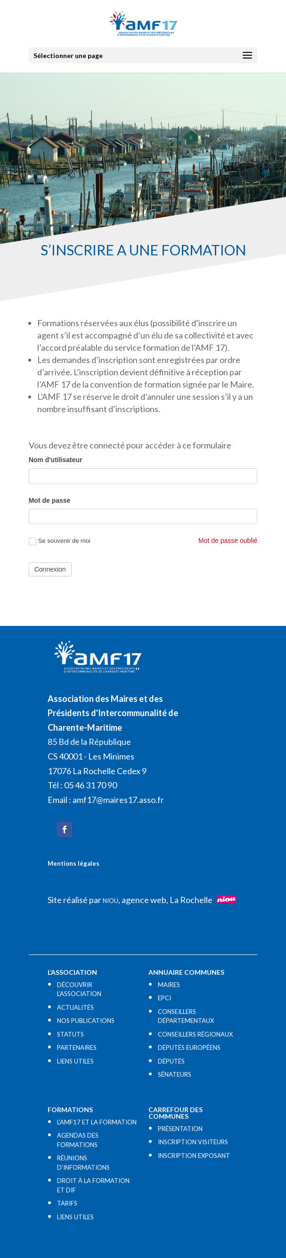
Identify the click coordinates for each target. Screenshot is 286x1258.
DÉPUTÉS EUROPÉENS (189, 1047)
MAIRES (169, 984)
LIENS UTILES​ (75, 1061)
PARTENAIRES (77, 1047)
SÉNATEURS (174, 1074)
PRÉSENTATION (180, 1128)
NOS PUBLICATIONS (85, 1020)
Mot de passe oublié (227, 540)
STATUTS (70, 1034)
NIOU (110, 900)
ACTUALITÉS (75, 1007)
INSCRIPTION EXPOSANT (194, 1155)
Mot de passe (50, 500)
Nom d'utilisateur (55, 460)
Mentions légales (73, 863)
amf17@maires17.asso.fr (118, 799)
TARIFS (67, 1203)
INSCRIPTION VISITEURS (193, 1142)
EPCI (164, 998)
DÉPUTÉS (171, 1061)
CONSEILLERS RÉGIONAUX (195, 1034)
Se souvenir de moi (59, 541)
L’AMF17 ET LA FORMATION (97, 1122)
